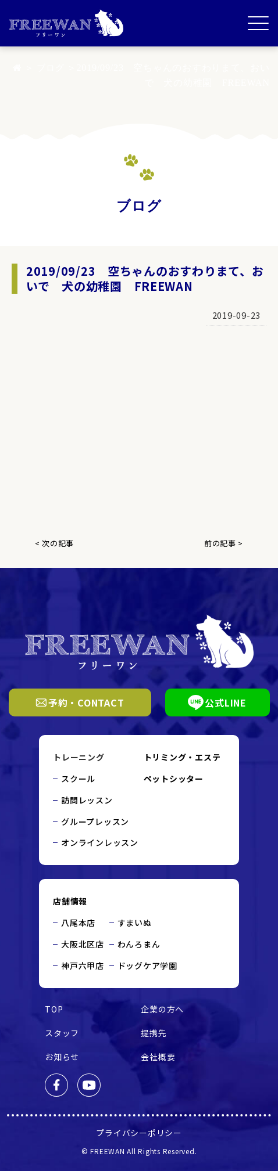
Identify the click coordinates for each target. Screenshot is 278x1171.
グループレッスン (95, 821)
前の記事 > (223, 543)
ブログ (49, 68)
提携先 (153, 1033)
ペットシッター (174, 778)
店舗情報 (70, 901)
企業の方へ (162, 1009)
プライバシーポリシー (139, 1132)
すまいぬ (134, 922)
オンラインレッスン (99, 842)
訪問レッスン (87, 800)
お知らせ (62, 1056)
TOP (54, 1009)
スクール (78, 778)
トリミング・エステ (182, 757)
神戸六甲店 (82, 965)
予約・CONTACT (79, 702)
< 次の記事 (54, 543)
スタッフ (62, 1033)
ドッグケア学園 (147, 965)
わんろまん (139, 944)
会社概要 (158, 1056)
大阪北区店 (82, 944)
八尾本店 (78, 922)
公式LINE (217, 702)
